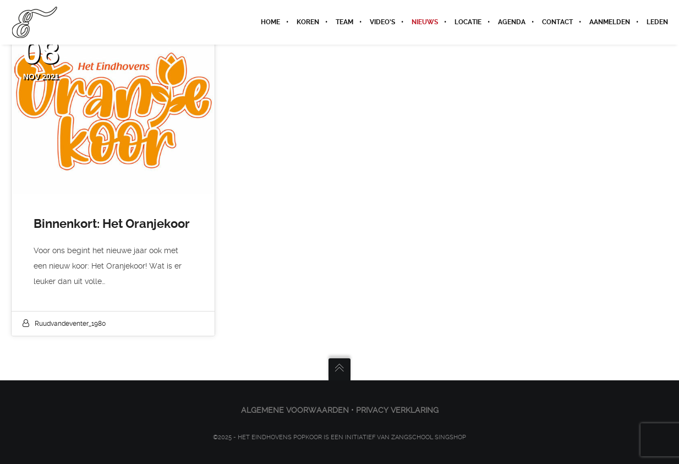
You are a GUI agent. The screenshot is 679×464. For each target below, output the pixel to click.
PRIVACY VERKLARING (397, 410)
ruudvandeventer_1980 (70, 323)
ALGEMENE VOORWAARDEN (295, 410)
